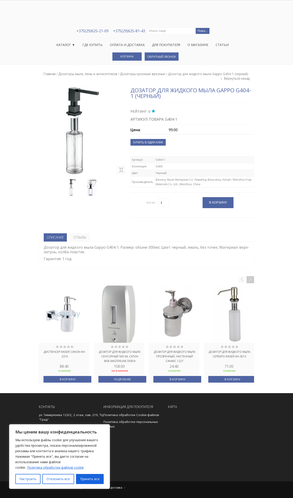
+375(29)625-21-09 (92, 30)
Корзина (127, 56)
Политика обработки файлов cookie (55, 467)
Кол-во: (151, 202)
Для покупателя (166, 45)
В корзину (67, 379)
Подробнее (122, 379)
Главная (49, 74)
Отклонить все (58, 479)
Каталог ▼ (65, 45)
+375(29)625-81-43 (129, 30)
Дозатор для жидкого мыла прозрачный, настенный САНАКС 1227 (174, 356)
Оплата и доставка (127, 45)
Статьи (222, 45)
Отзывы (79, 237)
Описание (55, 237)
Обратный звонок (161, 56)
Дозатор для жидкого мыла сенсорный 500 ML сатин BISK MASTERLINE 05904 (119, 356)
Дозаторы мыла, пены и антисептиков (88, 74)
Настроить (27, 479)
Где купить (92, 45)
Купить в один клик (148, 142)
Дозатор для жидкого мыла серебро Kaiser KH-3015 (229, 354)
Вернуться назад (236, 78)
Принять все (90, 479)
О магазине (197, 45)
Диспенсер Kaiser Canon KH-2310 (65, 354)
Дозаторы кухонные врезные (142, 74)
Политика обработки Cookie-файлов (131, 415)
